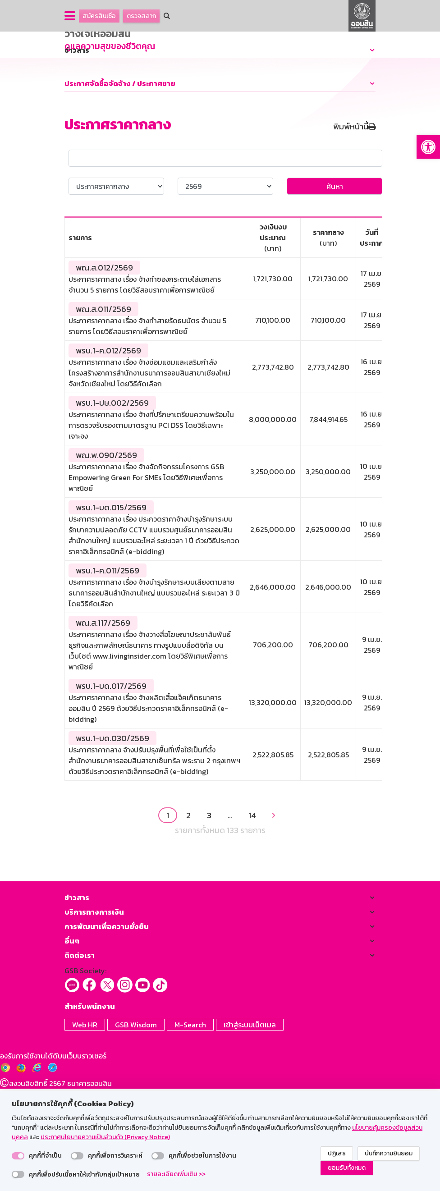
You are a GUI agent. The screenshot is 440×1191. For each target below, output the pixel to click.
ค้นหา (334, 289)
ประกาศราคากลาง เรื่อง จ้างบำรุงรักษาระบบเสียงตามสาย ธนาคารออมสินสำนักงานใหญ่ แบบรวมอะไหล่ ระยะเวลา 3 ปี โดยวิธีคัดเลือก (154, 696)
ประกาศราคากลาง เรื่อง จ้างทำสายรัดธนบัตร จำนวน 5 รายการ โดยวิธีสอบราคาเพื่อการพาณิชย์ (147, 429)
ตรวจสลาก (141, 16)
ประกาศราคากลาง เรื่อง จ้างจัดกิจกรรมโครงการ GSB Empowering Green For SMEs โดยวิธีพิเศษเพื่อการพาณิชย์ (146, 581)
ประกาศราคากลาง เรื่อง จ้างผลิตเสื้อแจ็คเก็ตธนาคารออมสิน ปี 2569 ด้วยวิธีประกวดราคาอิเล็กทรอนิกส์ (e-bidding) (148, 812)
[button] (428, 147)
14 (252, 919)
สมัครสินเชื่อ (99, 16)
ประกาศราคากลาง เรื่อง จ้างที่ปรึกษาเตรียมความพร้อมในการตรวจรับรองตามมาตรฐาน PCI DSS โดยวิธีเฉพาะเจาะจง (151, 529)
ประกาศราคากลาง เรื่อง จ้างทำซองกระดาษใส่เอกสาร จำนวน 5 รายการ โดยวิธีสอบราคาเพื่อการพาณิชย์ (145, 388)
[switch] (18, 1155)
